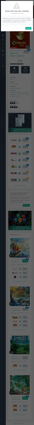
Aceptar (28, 28)
